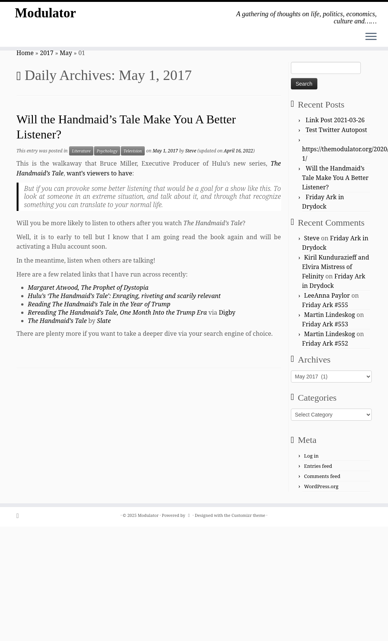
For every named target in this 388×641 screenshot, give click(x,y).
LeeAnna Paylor (327, 295)
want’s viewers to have (99, 173)
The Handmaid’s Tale (57, 321)
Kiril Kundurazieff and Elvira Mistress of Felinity (335, 266)
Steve (190, 151)
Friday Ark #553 (325, 324)
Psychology (107, 151)
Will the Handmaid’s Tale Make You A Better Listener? (335, 177)
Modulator (45, 14)
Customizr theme (249, 515)
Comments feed (322, 476)
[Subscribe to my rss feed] (20, 516)
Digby (227, 312)
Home (25, 53)
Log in (311, 455)
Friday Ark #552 (325, 343)
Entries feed (318, 466)
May (66, 53)
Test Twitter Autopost (336, 130)
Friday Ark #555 (325, 305)
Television (133, 151)
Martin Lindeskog (329, 315)
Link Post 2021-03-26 (335, 120)
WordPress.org (321, 486)
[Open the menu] (371, 37)
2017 (47, 53)
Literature (81, 151)
